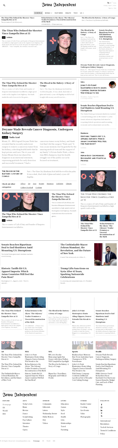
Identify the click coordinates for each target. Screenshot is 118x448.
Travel (63, 426)
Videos (45, 423)
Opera (25, 430)
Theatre (25, 426)
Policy (102, 434)
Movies (25, 410)
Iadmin (9, 37)
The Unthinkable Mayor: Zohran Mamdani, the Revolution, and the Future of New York (75, 249)
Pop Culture (27, 420)
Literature (26, 423)
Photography (85, 417)
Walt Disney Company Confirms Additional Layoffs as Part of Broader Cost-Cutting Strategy (82, 376)
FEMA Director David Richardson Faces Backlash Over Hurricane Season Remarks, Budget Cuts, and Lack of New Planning (105, 378)
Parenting (64, 430)
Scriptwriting (28, 417)
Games (63, 407)
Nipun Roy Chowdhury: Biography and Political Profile (93, 158)
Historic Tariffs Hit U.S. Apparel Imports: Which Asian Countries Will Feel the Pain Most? (94, 140)
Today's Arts (27, 404)
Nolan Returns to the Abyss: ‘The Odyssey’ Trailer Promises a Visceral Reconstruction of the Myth (58, 20)
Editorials (46, 407)
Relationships (66, 423)
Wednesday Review (50, 413)
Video (82, 413)
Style (63, 410)
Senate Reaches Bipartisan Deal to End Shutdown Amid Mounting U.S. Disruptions (106, 34)
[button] (4, 5)
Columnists (47, 404)
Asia (82, 152)
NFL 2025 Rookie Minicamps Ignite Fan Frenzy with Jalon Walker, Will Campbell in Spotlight (58, 358)
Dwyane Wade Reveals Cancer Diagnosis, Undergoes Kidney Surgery (98, 66)
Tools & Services (106, 427)
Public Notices (48, 417)
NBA (82, 82)
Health (5, 137)
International (105, 421)
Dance (25, 413)
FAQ (44, 420)
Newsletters (104, 424)
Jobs (62, 420)
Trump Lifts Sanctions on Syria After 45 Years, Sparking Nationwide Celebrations (74, 273)
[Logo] (59, 5)
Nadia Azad (14, 137)
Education (65, 404)
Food (63, 413)
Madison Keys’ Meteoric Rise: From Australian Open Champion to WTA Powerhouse (82, 358)
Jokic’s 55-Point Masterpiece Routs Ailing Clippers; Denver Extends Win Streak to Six (94, 89)
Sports (75, 351)
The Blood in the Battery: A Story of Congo (98, 18)
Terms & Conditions (108, 430)
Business (84, 133)
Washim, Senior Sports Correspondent (89, 97)
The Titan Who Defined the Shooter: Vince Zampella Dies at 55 (17, 19)
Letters (45, 410)
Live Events (84, 410)
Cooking (83, 407)
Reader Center (85, 404)
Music (25, 407)
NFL (50, 351)
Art (3, 37)
